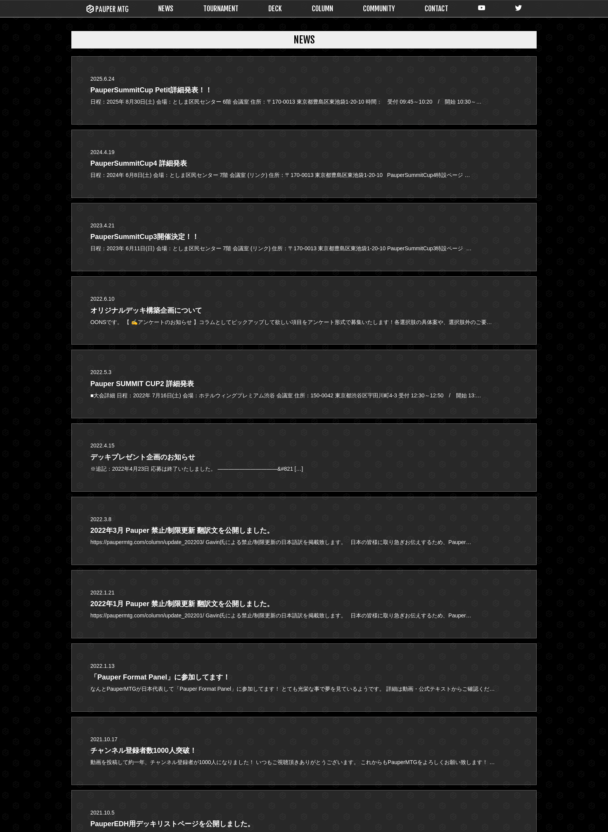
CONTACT (436, 8)
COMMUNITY (379, 8)
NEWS (165, 8)
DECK (275, 8)
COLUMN (322, 8)
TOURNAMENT (220, 8)
